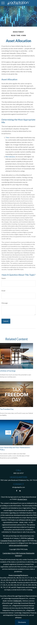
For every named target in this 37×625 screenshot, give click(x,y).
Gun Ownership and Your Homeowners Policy (15, 448)
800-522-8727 (19, 473)
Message (4, 303)
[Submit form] (5, 321)
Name (3, 278)
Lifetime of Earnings (8, 371)
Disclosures (22, 622)
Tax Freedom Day (7, 409)
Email (3, 291)
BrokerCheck (22, 499)
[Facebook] (16, 490)
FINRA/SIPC (17, 601)
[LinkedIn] (20, 490)
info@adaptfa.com (18, 487)
